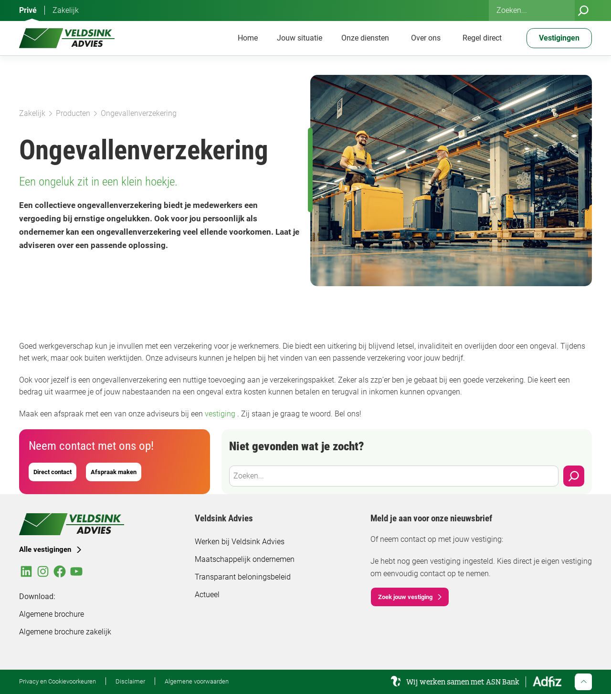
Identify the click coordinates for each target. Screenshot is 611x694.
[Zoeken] (583, 10)
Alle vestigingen (45, 549)
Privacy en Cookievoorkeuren (57, 681)
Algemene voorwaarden (197, 681)
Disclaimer (130, 681)
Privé (28, 10)
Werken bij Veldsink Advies (239, 541)
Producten (73, 113)
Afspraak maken (114, 472)
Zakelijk (66, 10)
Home (248, 37)
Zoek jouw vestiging (405, 597)
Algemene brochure (51, 614)
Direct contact (52, 472)
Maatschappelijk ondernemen (245, 559)
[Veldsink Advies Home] (67, 38)
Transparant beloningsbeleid (243, 576)
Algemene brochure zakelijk (65, 631)
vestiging (221, 413)
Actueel (207, 594)
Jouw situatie (299, 37)
